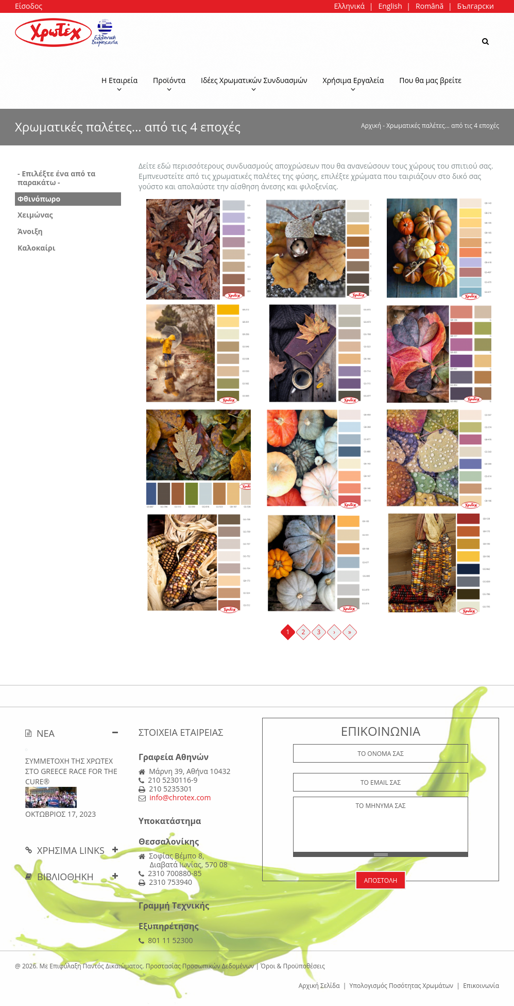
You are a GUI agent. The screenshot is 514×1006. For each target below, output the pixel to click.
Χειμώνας (35, 215)
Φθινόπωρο (39, 199)
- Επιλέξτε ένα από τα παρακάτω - (56, 178)
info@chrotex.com (180, 797)
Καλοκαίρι (36, 248)
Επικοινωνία (481, 985)
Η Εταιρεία (119, 84)
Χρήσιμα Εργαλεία (353, 84)
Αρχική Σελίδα (319, 985)
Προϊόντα (169, 84)
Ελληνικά (349, 6)
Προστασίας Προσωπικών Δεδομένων (200, 966)
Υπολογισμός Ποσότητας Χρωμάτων (402, 985)
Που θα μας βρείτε (430, 80)
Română (429, 6)
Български (475, 6)
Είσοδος (28, 6)
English (390, 6)
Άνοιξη (30, 231)
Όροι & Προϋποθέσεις (293, 966)
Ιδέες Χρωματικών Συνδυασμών (254, 84)
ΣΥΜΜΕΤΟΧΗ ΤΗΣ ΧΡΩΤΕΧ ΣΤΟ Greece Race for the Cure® (71, 771)
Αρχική (371, 125)
